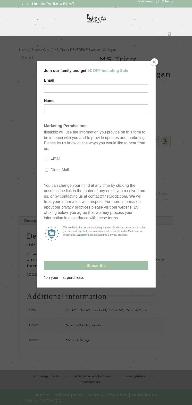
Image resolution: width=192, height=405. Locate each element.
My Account (144, 1)
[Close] (154, 62)
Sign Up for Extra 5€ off (52, 3)
